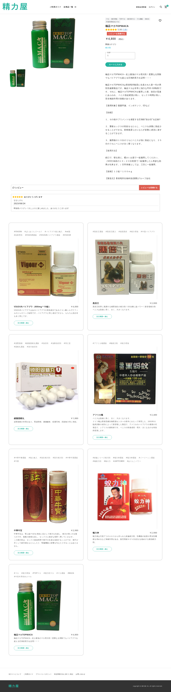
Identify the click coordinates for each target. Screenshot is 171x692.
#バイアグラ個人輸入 (53, 232)
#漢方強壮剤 (32, 347)
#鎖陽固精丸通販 (32, 343)
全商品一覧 (68, 7)
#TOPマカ (37, 573)
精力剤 (108, 47)
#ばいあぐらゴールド (33, 232)
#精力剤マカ (49, 573)
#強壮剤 (45, 343)
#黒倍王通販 (98, 232)
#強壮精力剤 (45, 458)
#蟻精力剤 (113, 343)
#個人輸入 (33, 458)
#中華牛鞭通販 (20, 458)
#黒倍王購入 (111, 232)
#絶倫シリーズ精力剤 (101, 458)
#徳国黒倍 (123, 232)
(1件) (125, 29)
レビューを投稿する (116, 33)
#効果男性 (18, 235)
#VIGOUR (67, 235)
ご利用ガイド (55, 7)
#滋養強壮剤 (56, 343)
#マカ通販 (60, 573)
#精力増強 (134, 232)
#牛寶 (16, 461)
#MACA (71, 573)
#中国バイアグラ (148, 232)
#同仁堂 (67, 343)
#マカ (16, 573)
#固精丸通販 (19, 347)
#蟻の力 (107, 461)
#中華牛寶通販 (72, 458)
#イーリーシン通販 (147, 458)
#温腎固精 (18, 343)
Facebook (154, 674)
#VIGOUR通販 (31, 235)
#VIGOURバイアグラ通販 (49, 235)
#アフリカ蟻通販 (100, 343)
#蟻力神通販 (118, 458)
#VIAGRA (18, 232)
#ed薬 (67, 232)
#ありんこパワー (134, 461)
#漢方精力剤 (58, 458)
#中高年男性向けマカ (23, 577)
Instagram (160, 674)
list (75, 7)
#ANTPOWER (118, 461)
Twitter (148, 674)
